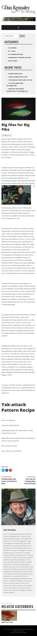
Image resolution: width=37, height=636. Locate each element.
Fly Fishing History (15, 54)
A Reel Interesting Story (18, 77)
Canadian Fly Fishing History (19, 57)
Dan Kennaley (9, 530)
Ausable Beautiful (15, 74)
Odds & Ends (12, 61)
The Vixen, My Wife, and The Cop (20, 80)
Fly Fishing (12, 48)
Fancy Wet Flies (7, 622)
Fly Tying (11, 51)
